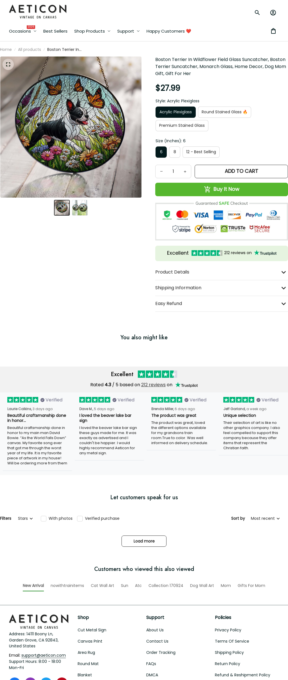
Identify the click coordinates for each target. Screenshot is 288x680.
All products (29, 49)
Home (6, 49)
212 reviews (153, 492)
